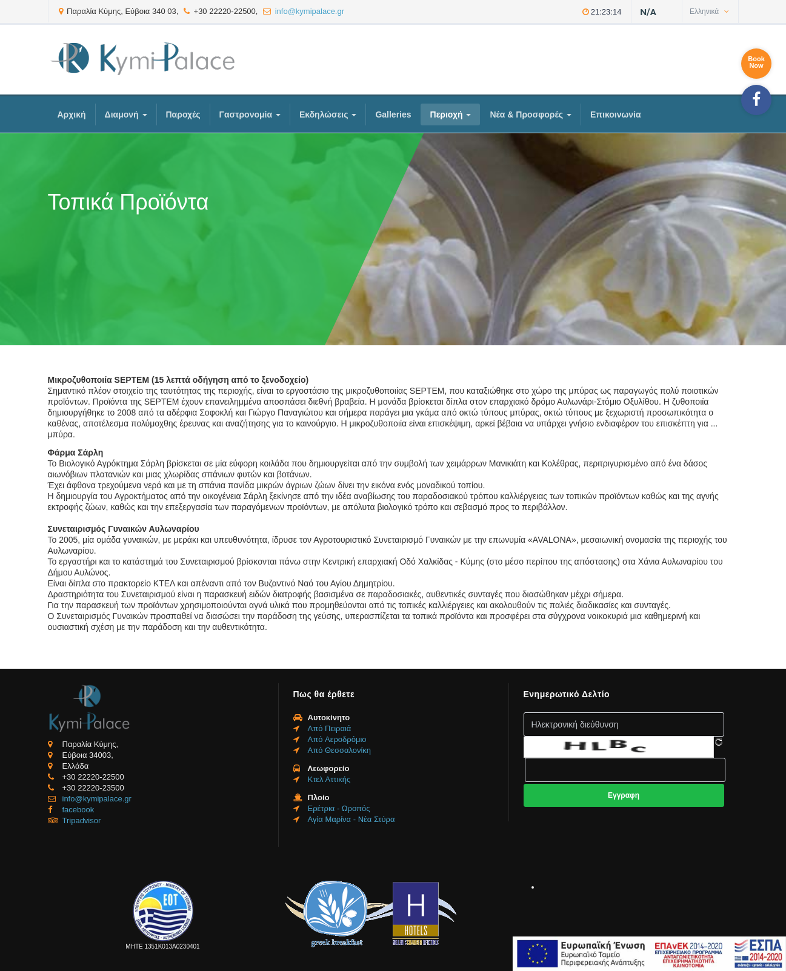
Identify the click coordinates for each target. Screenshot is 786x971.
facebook (78, 809)
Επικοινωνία (615, 114)
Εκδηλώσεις (327, 114)
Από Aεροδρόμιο (337, 739)
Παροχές (183, 114)
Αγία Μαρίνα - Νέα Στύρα (351, 819)
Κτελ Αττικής (329, 779)
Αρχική (72, 114)
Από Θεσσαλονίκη (339, 750)
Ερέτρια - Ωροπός (339, 808)
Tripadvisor (81, 820)
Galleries (393, 114)
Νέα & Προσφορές (530, 114)
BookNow (756, 62)
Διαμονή (126, 114)
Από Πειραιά (329, 728)
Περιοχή (450, 114)
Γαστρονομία (250, 114)
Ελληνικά (709, 11)
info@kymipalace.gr (309, 11)
